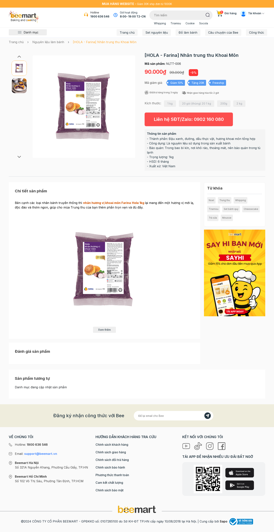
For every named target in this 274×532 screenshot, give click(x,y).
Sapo (223, 521)
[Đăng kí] (207, 415)
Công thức (256, 32)
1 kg (170, 103)
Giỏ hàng (226, 13)
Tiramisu (175, 23)
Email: (36, 454)
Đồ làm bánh (188, 32)
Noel (211, 200)
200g (223, 103)
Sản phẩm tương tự (32, 378)
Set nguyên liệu (156, 32)
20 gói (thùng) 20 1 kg (196, 103)
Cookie (190, 23)
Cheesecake (251, 209)
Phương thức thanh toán (112, 475)
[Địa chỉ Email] (173, 415)
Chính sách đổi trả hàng (112, 460)
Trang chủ (127, 32)
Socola (203, 23)
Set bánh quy (231, 209)
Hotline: (31, 444)
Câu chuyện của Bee (223, 32)
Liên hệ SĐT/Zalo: (189, 119)
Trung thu (224, 200)
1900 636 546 (99, 16)
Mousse (226, 217)
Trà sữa (213, 217)
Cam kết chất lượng (109, 482)
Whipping (160, 23)
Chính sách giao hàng (111, 452)
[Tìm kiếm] (208, 14)
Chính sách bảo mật (109, 490)
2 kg (239, 103)
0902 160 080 (209, 119)
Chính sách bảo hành (110, 467)
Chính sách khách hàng (112, 444)
